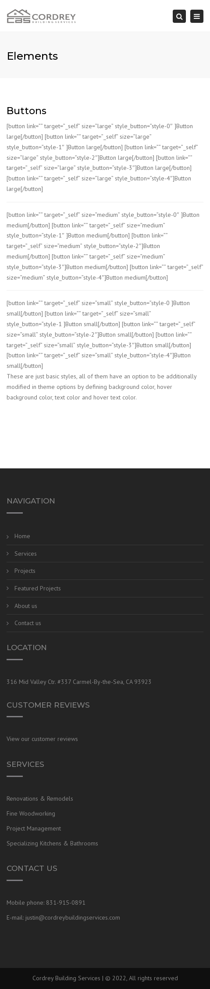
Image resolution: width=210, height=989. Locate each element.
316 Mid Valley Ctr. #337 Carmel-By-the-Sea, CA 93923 (79, 682)
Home (22, 536)
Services (25, 553)
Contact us (27, 623)
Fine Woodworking (31, 813)
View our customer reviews (42, 739)
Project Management (34, 828)
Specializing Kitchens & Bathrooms (52, 843)
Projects (25, 571)
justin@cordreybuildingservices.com (72, 917)
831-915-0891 (65, 902)
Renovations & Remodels (40, 798)
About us (25, 606)
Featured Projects (37, 588)
